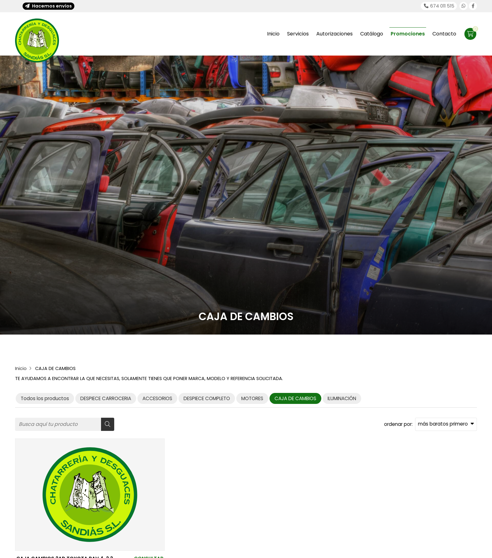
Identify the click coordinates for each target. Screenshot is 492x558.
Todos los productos (45, 398)
